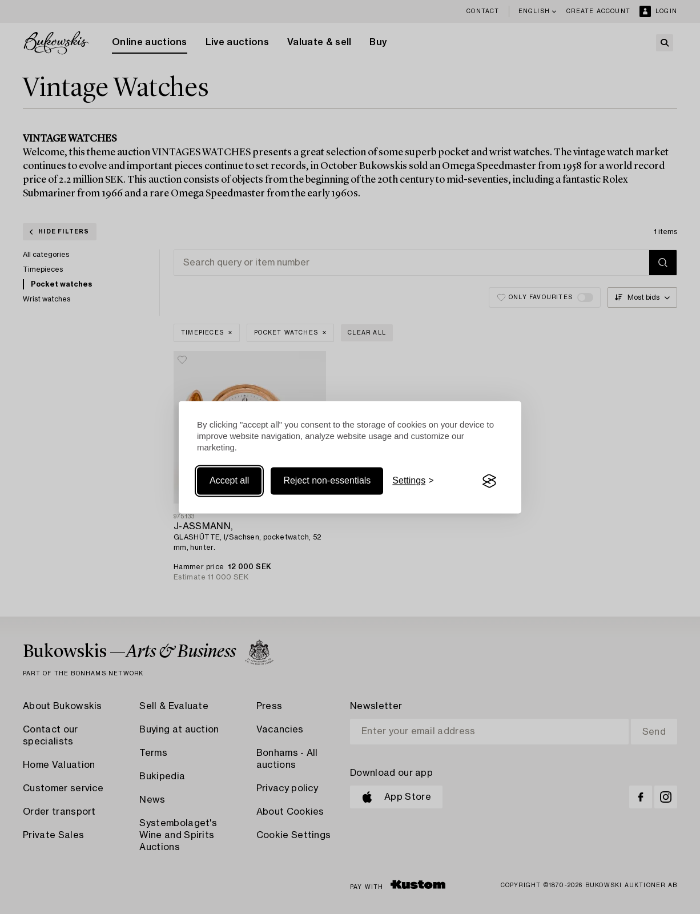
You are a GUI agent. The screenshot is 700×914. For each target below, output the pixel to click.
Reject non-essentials (327, 481)
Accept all (229, 481)
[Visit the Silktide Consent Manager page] (489, 481)
